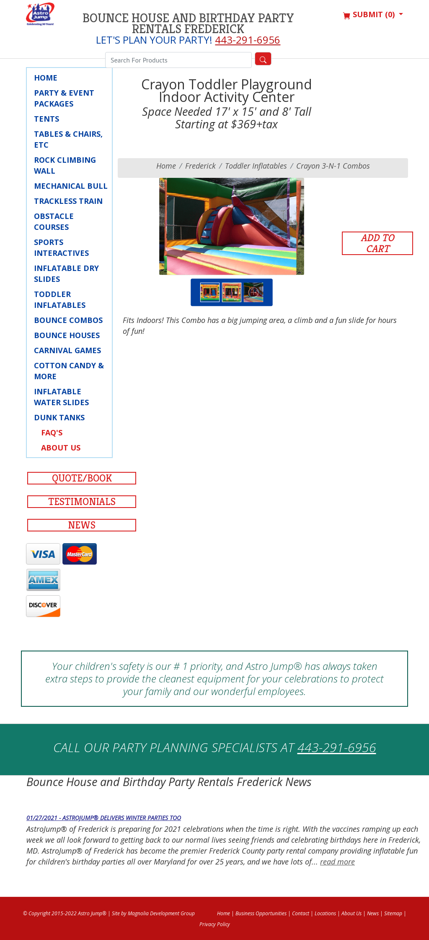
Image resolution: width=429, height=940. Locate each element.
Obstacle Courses (54, 221)
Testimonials (82, 501)
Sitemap (393, 913)
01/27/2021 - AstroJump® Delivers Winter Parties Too (103, 818)
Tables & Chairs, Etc (68, 139)
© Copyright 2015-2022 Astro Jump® (64, 913)
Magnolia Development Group (161, 913)
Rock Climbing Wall (65, 165)
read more (337, 862)
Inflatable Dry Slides (66, 273)
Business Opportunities (261, 913)
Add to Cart (377, 243)
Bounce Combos (68, 320)
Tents (46, 119)
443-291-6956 (247, 40)
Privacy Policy (214, 924)
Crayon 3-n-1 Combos (333, 166)
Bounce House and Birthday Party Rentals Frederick (188, 23)
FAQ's (51, 432)
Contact (300, 913)
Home (45, 78)
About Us (60, 448)
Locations (325, 913)
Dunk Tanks (59, 417)
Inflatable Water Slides (61, 396)
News (82, 525)
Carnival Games (67, 350)
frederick (200, 166)
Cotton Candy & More (69, 370)
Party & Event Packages (64, 98)
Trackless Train (68, 201)
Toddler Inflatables (59, 299)
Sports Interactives (61, 247)
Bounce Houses (67, 335)
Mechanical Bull (71, 186)
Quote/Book (82, 478)
